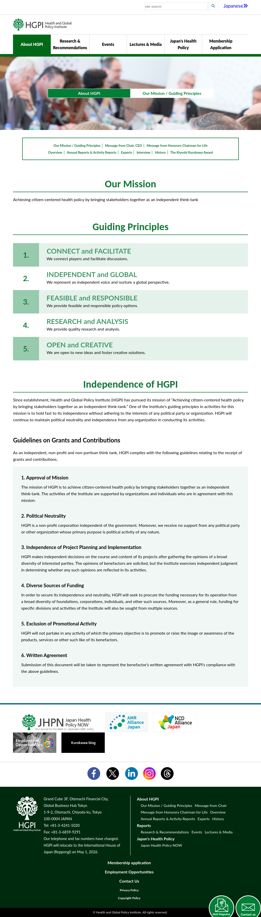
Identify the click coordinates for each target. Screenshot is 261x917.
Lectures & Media (145, 44)
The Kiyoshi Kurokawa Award (191, 152)
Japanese (236, 6)
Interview (143, 152)
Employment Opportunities (129, 871)
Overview (55, 152)
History (160, 152)
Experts (126, 152)
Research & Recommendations (70, 44)
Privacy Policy (129, 890)
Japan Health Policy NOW (161, 845)
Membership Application (220, 44)
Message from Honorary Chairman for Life (177, 145)
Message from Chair (211, 805)
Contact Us (129, 881)
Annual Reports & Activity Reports (91, 152)
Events (108, 44)
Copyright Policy (129, 898)
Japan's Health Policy (183, 44)
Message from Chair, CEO (123, 145)
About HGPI (32, 44)
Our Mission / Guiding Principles (77, 145)
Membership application (129, 862)
